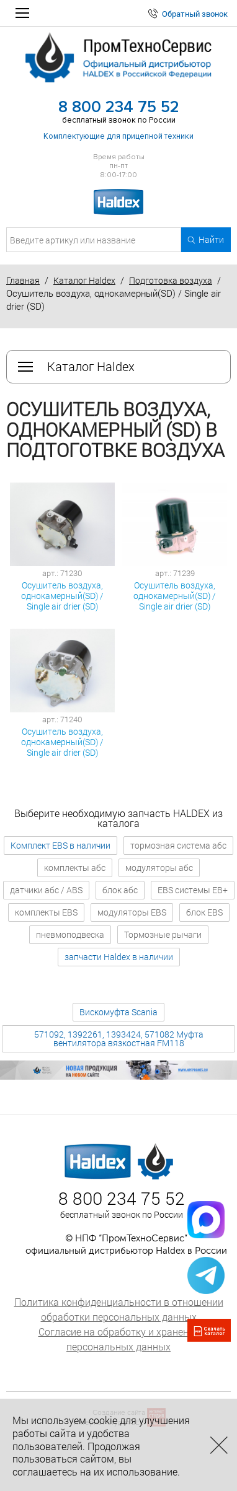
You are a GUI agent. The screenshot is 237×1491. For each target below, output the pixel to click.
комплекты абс (74, 867)
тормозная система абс (178, 845)
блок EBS (204, 912)
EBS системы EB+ (193, 890)
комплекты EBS (46, 912)
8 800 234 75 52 (118, 107)
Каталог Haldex (84, 280)
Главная (23, 280)
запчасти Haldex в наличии (119, 957)
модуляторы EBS (131, 912)
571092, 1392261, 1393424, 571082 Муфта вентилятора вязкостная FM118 (118, 1038)
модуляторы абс (159, 867)
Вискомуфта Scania (118, 1012)
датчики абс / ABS (46, 890)
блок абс (120, 890)
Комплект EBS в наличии (60, 845)
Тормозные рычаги (163, 934)
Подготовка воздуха (170, 280)
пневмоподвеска (70, 934)
